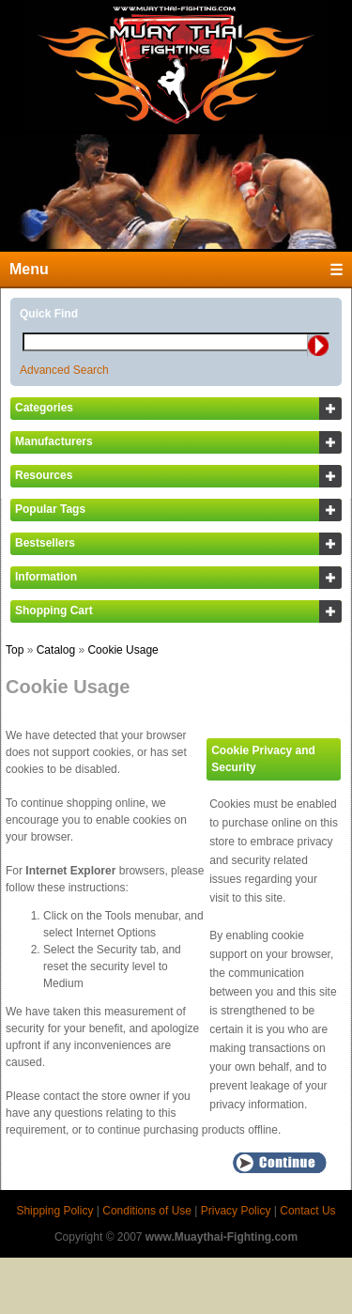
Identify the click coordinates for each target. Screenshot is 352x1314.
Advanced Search (64, 370)
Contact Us (307, 1210)
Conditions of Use (146, 1210)
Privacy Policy (236, 1210)
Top (14, 650)
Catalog (56, 650)
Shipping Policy (54, 1210)
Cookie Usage (122, 650)
